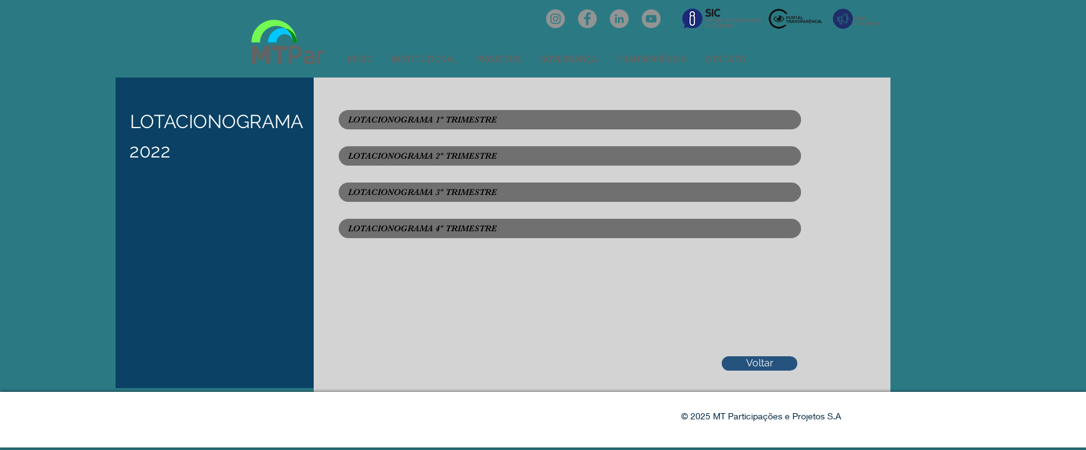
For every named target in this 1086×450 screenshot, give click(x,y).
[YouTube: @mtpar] (651, 18)
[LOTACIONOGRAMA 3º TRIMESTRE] (570, 192)
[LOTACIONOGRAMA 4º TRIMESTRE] (570, 228)
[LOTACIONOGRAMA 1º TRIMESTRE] (570, 119)
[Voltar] (759, 363)
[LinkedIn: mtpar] (619, 18)
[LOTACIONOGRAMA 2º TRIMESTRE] (570, 156)
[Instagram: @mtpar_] (555, 18)
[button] (424, 59)
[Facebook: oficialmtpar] (587, 18)
